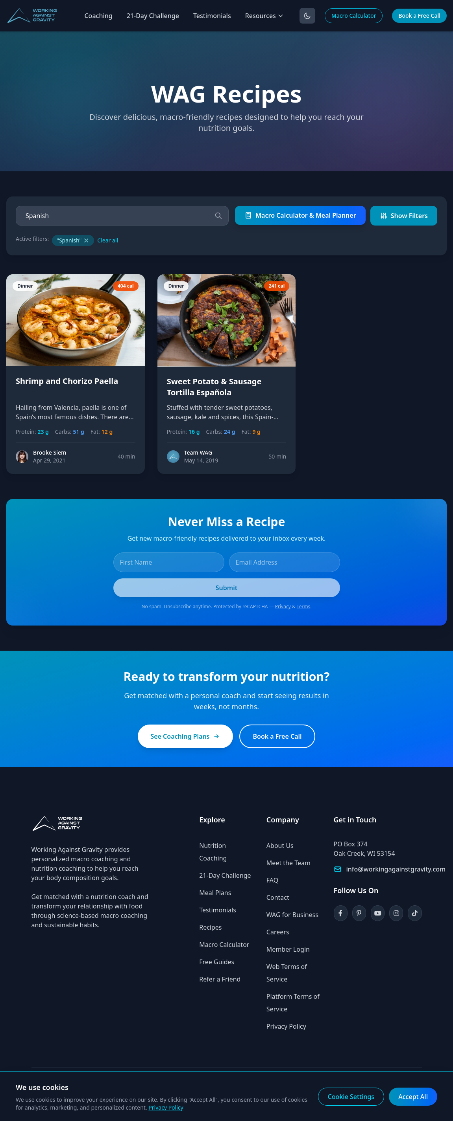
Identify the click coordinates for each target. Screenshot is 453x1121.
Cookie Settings (351, 1096)
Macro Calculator (353, 15)
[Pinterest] (359, 913)
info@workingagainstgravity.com (396, 869)
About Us (280, 845)
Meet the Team (288, 863)
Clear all (107, 240)
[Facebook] (341, 913)
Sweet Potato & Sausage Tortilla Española (214, 387)
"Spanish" (73, 240)
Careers (277, 932)
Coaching (98, 15)
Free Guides (216, 962)
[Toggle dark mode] (307, 16)
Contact (277, 897)
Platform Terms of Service (293, 1002)
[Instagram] (396, 913)
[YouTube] (378, 913)
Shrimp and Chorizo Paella (67, 381)
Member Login (288, 949)
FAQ (272, 880)
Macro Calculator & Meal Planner (300, 215)
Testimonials (212, 15)
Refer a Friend (219, 979)
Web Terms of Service (286, 972)
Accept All (413, 1096)
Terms (304, 606)
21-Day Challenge (153, 15)
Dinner (25, 286)
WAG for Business (292, 914)
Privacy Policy (286, 1026)
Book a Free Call (419, 15)
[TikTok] (415, 913)
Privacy (283, 606)
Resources (264, 15)
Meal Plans (215, 892)
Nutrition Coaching (213, 851)
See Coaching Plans (185, 736)
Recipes (210, 927)
